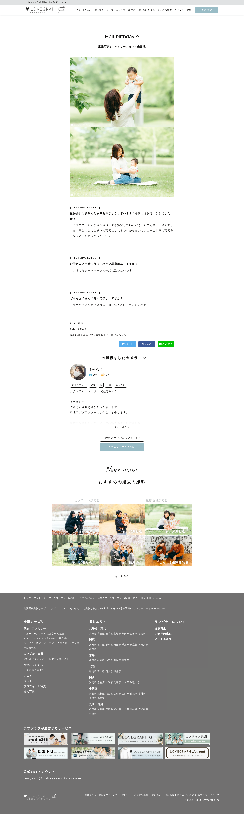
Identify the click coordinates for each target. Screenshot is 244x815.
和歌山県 (135, 683)
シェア (132, 344)
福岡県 (93, 710)
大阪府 (109, 683)
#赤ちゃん (120, 335)
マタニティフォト (33, 639)
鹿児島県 (143, 710)
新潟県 (93, 672)
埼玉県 (117, 645)
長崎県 (109, 710)
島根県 (101, 694)
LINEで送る (161, 344)
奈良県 (125, 683)
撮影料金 (160, 629)
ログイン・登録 (183, 10)
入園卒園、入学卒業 (68, 643)
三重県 (125, 661)
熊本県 (117, 710)
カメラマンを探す (125, 10)
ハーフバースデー (33, 643)
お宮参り (51, 634)
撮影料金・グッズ (103, 10)
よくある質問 (164, 10)
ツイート (103, 344)
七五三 (61, 634)
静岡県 (109, 661)
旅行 (42, 670)
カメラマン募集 (139, 796)
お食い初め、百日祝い (56, 639)
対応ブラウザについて (207, 796)
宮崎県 (133, 710)
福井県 (117, 672)
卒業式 (27, 670)
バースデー (50, 643)
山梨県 (93, 650)
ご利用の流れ (84, 10)
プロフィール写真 (35, 687)
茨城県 (93, 645)
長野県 (93, 661)
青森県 (101, 634)
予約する (207, 10)
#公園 (110, 335)
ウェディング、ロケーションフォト (51, 659)
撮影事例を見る (146, 10)
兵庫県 (117, 683)
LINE (69, 779)
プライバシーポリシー (118, 796)
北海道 (93, 634)
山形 (80, 323)
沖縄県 (93, 714)
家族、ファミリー (35, 629)
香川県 (142, 694)
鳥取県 (93, 694)
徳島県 (133, 694)
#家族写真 (82, 335)
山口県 (125, 694)
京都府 (101, 683)
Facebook (59, 779)
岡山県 (109, 694)
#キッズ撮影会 (97, 335)
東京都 (133, 645)
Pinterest (78, 779)
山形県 (133, 634)
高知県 (101, 699)
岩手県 (109, 634)
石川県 (109, 672)
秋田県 (125, 634)
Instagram (30, 779)
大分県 (125, 710)
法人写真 (29, 692)
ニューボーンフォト (35, 634)
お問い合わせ (156, 796)
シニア (28, 676)
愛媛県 (93, 699)
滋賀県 (93, 683)
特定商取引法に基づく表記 (179, 796)
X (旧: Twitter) (44, 779)
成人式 (35, 670)
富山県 (101, 672)
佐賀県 (101, 710)
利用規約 (100, 796)
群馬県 (109, 645)
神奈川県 (143, 645)
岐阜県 (101, 661)
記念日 (27, 659)
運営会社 (89, 796)
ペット (28, 682)
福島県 (142, 634)
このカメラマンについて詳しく (122, 438)
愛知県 (117, 661)
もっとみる (122, 577)
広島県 (117, 694)
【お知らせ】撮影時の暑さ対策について (46, 2)
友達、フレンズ (33, 665)
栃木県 (101, 645)
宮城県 (117, 634)
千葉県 (125, 645)
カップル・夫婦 (33, 654)
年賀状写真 (30, 648)
